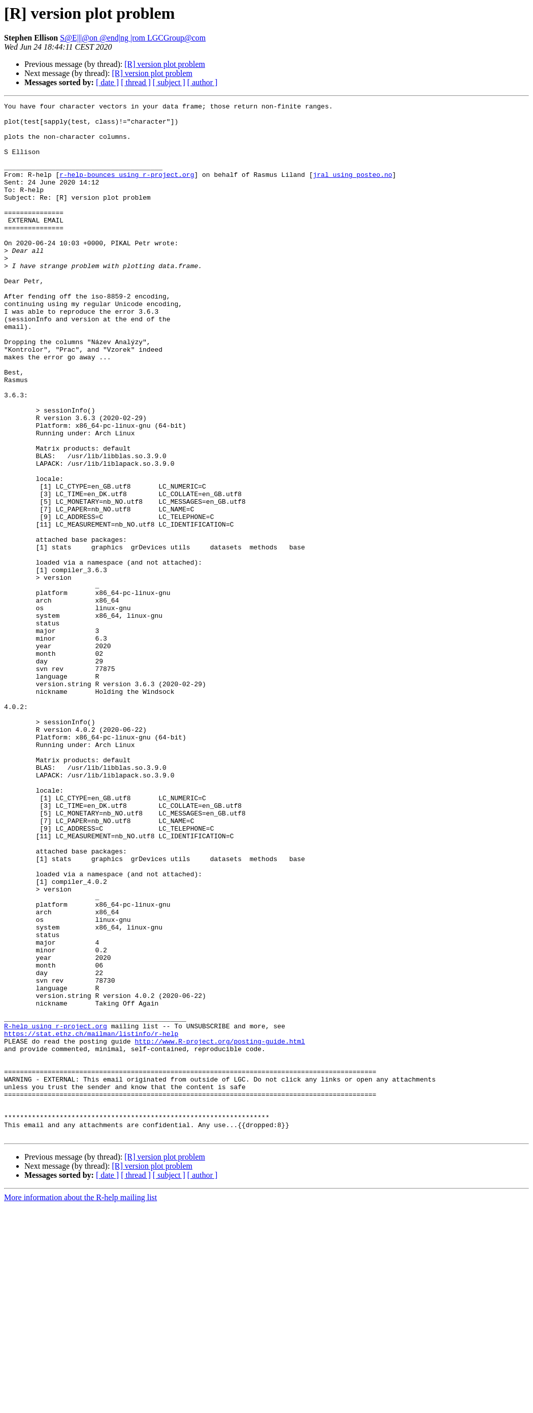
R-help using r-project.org (55, 1211)
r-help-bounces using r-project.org (126, 189)
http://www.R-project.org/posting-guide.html (220, 1229)
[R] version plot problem (164, 64)
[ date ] (107, 82)
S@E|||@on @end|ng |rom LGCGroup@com (133, 37)
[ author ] (202, 82)
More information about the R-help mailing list (80, 1404)
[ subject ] (169, 82)
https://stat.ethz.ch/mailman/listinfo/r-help (91, 1220)
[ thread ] (136, 82)
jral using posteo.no (352, 189)
